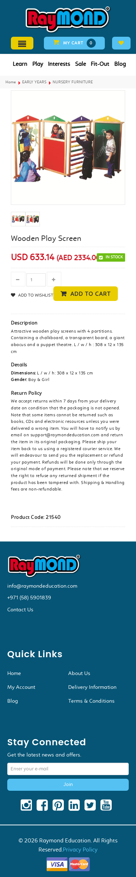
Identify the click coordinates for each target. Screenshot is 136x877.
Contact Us (20, 609)
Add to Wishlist (35, 295)
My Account (21, 687)
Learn (20, 63)
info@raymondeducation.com (42, 586)
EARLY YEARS (34, 82)
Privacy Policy (80, 849)
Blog (120, 63)
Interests (59, 63)
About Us (79, 673)
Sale (80, 63)
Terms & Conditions (91, 701)
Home (10, 82)
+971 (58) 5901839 (29, 597)
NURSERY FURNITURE (73, 82)
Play (37, 63)
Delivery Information (92, 687)
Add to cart (90, 293)
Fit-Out (100, 63)
